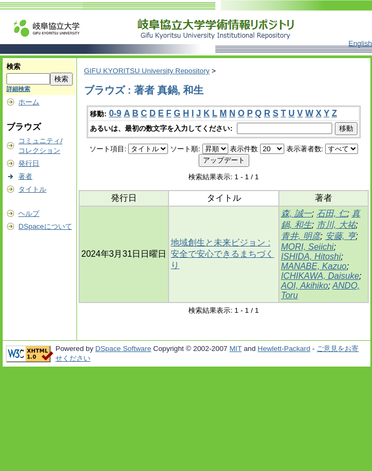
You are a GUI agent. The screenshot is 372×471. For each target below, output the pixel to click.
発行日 (28, 163)
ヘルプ (28, 213)
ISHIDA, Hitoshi (311, 256)
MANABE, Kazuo (314, 266)
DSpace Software (123, 349)
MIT (235, 349)
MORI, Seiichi (307, 246)
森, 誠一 (296, 213)
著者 (25, 176)
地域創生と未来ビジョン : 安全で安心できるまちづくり (222, 254)
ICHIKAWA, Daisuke (320, 275)
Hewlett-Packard (284, 349)
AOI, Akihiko (304, 285)
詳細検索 (18, 89)
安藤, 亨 (340, 236)
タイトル (32, 189)
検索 (13, 66)
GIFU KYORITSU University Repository (146, 71)
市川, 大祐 (336, 224)
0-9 (115, 113)
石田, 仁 (332, 213)
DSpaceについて (45, 226)
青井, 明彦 (300, 236)
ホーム (28, 102)
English (360, 43)
